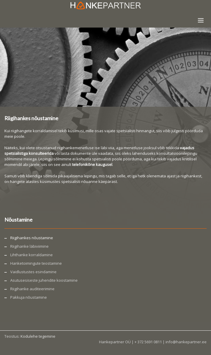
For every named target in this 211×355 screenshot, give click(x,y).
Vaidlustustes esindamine (33, 271)
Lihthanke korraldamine (31, 254)
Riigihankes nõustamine (31, 237)
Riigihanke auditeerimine (32, 288)
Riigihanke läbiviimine (29, 246)
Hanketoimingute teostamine (36, 263)
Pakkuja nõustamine (28, 297)
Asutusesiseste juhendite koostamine (44, 280)
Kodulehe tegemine (38, 336)
